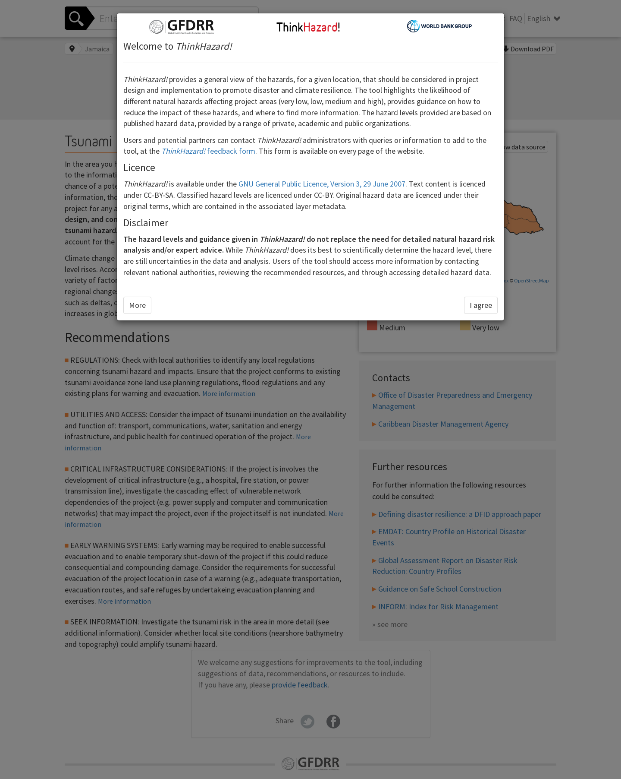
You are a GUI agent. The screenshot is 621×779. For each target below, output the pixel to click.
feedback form (208, 151)
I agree (481, 305)
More (137, 305)
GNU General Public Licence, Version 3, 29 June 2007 (321, 184)
